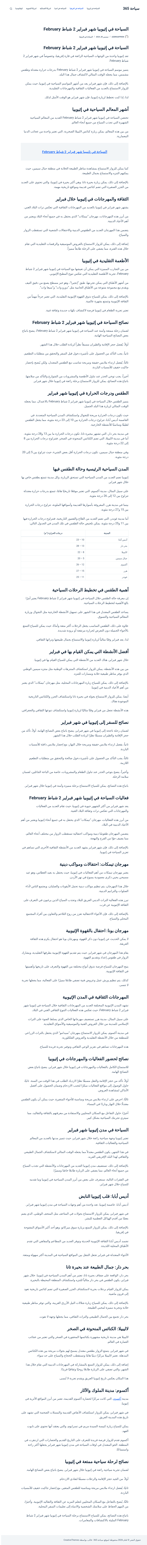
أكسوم (116, 1398)
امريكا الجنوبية (30, 8)
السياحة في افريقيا (75, 8)
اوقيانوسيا (17, 8)
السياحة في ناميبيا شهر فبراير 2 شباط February (73, 151)
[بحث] (10, 9)
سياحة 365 (130, 8)
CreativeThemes (70, 1540)
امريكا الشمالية (44, 8)
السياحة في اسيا (59, 8)
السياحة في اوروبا (92, 8)
